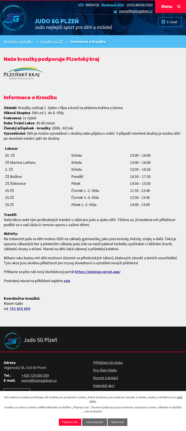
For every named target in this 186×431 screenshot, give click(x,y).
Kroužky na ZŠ (52, 41)
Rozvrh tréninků (105, 377)
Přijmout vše (70, 422)
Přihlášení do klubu (108, 362)
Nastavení (117, 422)
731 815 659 (20, 308)
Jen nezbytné (94, 422)
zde (67, 280)
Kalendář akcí (103, 385)
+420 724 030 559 (35, 375)
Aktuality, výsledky (18, 41)
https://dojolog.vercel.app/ (97, 271)
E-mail (172, 22)
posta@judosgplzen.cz (135, 11)
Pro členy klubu (105, 370)
